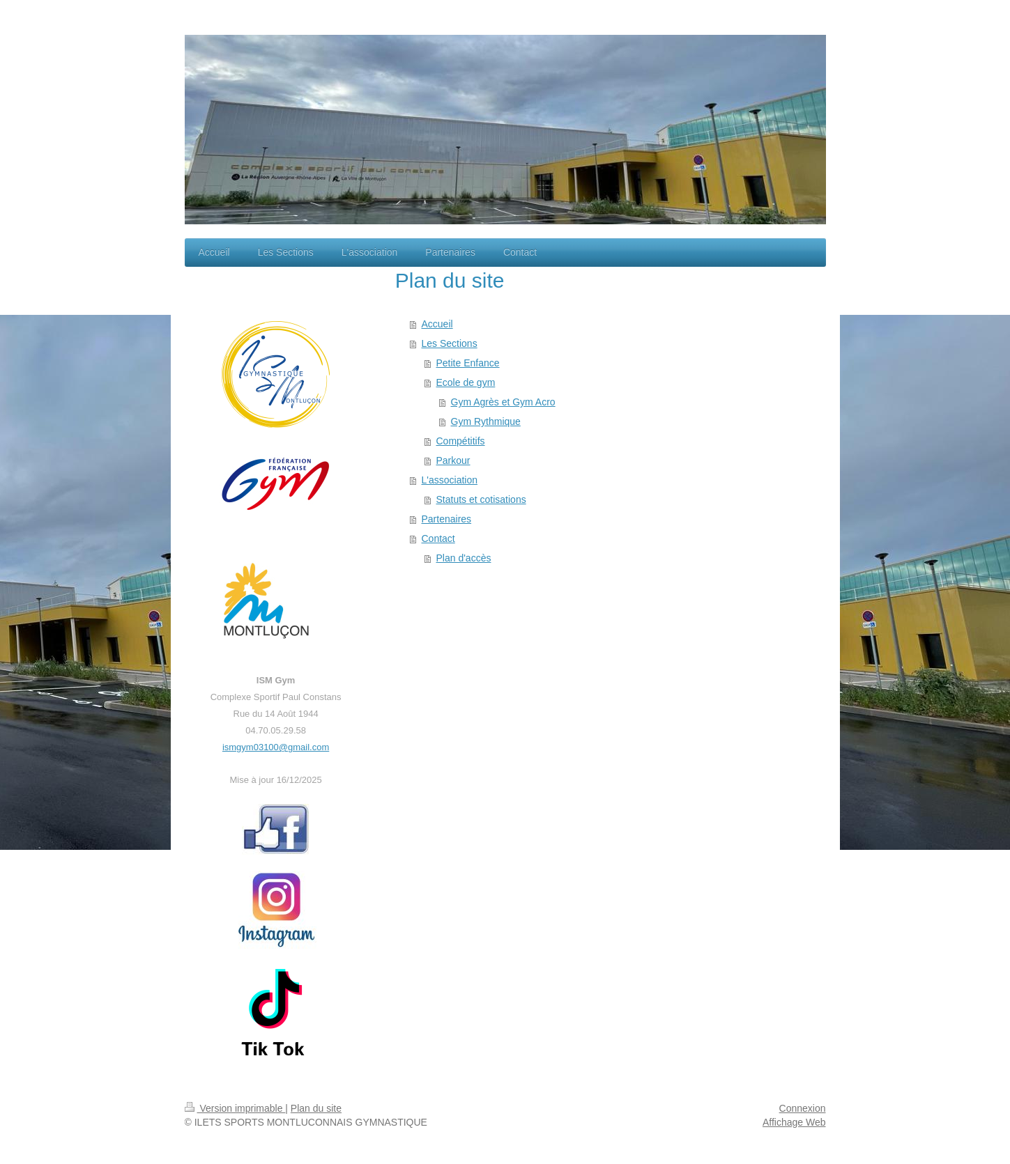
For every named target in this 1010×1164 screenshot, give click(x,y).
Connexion (802, 1108)
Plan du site (316, 1108)
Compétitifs (460, 441)
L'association (450, 480)
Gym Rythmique (486, 421)
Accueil (437, 323)
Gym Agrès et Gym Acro (503, 402)
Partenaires (447, 519)
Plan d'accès (463, 558)
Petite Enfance (468, 362)
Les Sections (449, 343)
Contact (438, 538)
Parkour (453, 460)
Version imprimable (235, 1108)
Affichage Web (794, 1122)
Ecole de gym (466, 382)
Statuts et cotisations (481, 499)
